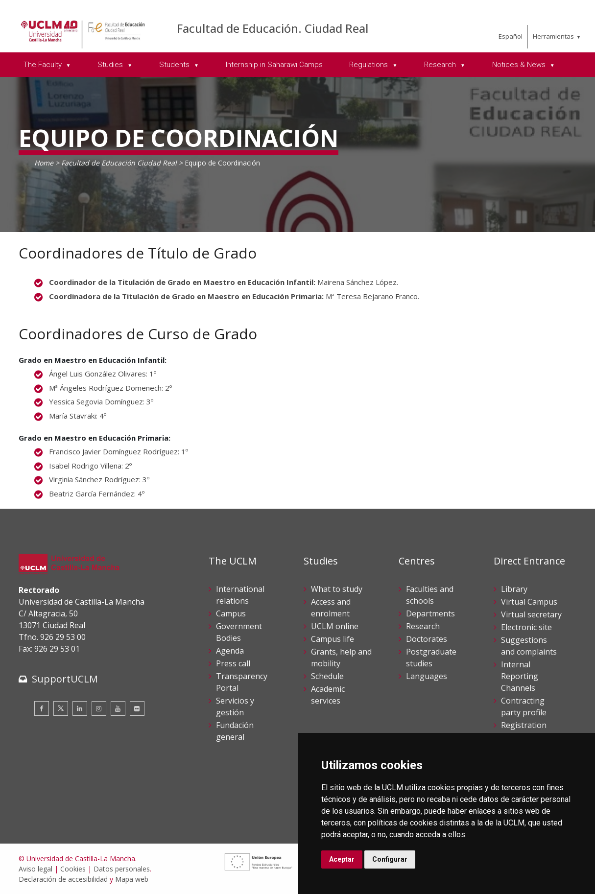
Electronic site (526, 627)
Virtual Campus (529, 601)
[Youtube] (118, 708)
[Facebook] (41, 708)
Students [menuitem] (175, 64)
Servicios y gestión (235, 706)
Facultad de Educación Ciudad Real (119, 162)
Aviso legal (35, 868)
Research (423, 626)
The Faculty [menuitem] (44, 64)
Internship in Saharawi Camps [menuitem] (274, 64)
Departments (430, 613)
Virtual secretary (531, 614)
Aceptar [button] (342, 859)
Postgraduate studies (431, 657)
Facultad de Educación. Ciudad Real (272, 28)
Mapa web (131, 879)
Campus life (332, 639)
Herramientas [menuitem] (553, 36)
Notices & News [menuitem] (519, 64)
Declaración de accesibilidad (63, 879)
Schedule (327, 676)
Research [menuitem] (441, 64)
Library (514, 589)
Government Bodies (239, 632)
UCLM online (334, 626)
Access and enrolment (331, 607)
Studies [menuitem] (111, 64)
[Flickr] (137, 708)
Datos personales (122, 868)
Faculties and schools (429, 595)
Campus (231, 613)
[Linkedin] (79, 708)
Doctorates (426, 639)
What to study (336, 589)
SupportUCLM (65, 678)
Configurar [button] (389, 859)
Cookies (73, 868)
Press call (233, 663)
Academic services (328, 694)
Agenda (230, 650)
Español (511, 36)
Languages (426, 676)
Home (43, 162)
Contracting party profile (524, 706)
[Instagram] (99, 708)
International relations (240, 595)
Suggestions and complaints (529, 646)
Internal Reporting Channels (519, 676)
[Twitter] (60, 708)
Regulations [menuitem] (369, 64)
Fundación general (235, 731)
